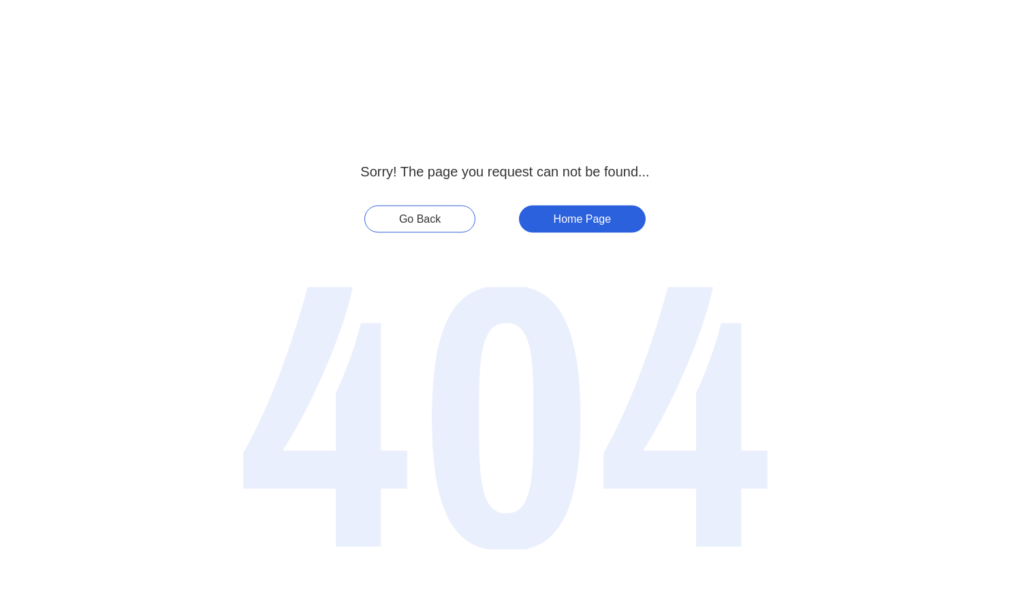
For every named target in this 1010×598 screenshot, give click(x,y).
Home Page (583, 219)
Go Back (420, 219)
